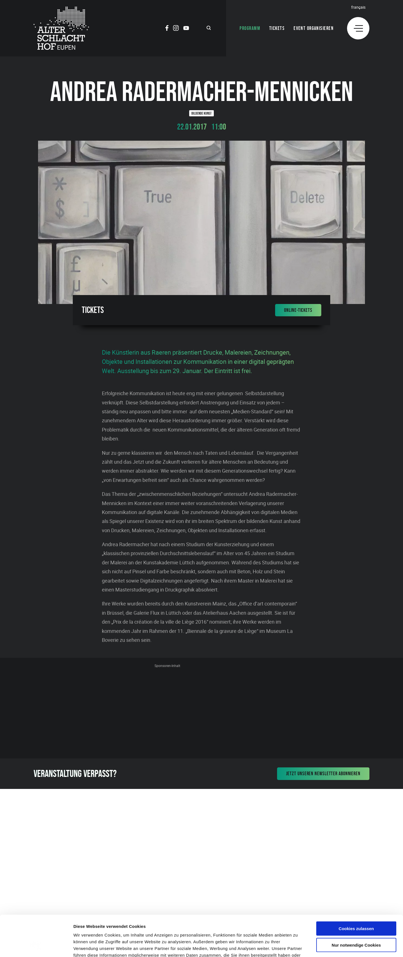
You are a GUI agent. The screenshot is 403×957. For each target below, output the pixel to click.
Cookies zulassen (356, 890)
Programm (250, 28)
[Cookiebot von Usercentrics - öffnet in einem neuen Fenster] (36, 946)
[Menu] (358, 28)
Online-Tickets (298, 310)
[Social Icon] (166, 28)
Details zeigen (297, 946)
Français (358, 7)
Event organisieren (314, 28)
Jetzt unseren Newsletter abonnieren (323, 773)
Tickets (277, 28)
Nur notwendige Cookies (356, 906)
